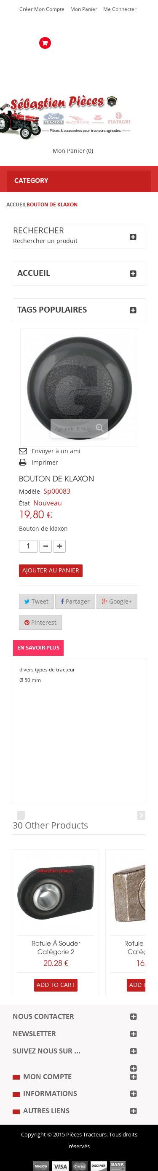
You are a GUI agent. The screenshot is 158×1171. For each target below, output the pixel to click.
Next (141, 815)
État (24, 503)
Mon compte (47, 1077)
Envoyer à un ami (56, 451)
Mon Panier (83, 9)
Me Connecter (120, 9)
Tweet (36, 601)
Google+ (117, 601)
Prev (21, 815)
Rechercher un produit (45, 241)
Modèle (29, 491)
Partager (75, 601)
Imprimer (45, 462)
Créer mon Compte (41, 9)
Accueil (16, 205)
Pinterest (40, 622)
